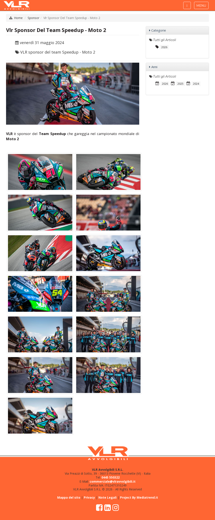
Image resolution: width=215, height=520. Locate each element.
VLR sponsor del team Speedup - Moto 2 (57, 52)
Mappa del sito (68, 497)
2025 (180, 84)
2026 (164, 47)
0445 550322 (110, 477)
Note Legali (107, 497)
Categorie (158, 30)
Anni (154, 67)
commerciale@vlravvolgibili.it (113, 481)
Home (18, 18)
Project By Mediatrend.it (139, 497)
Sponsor (33, 18)
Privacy (89, 497)
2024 (196, 84)
